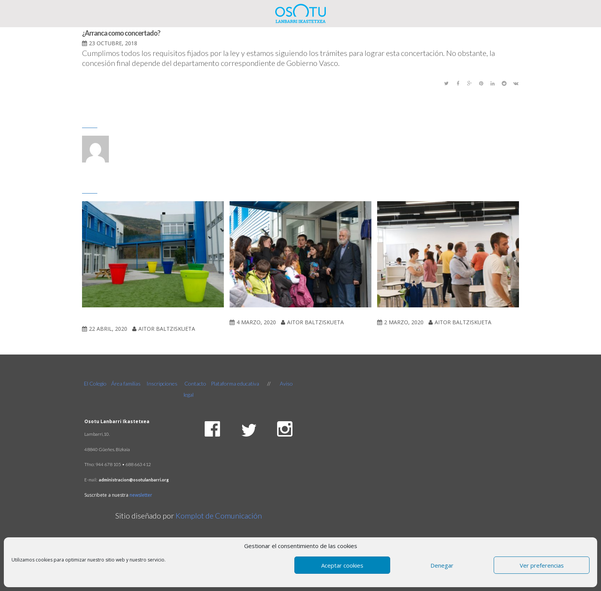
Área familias (126, 383)
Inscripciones (161, 383)
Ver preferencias (542, 565)
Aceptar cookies (342, 565)
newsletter (141, 495)
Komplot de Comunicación (219, 515)
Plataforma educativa (235, 383)
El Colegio (96, 383)
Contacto (195, 383)
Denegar (441, 565)
